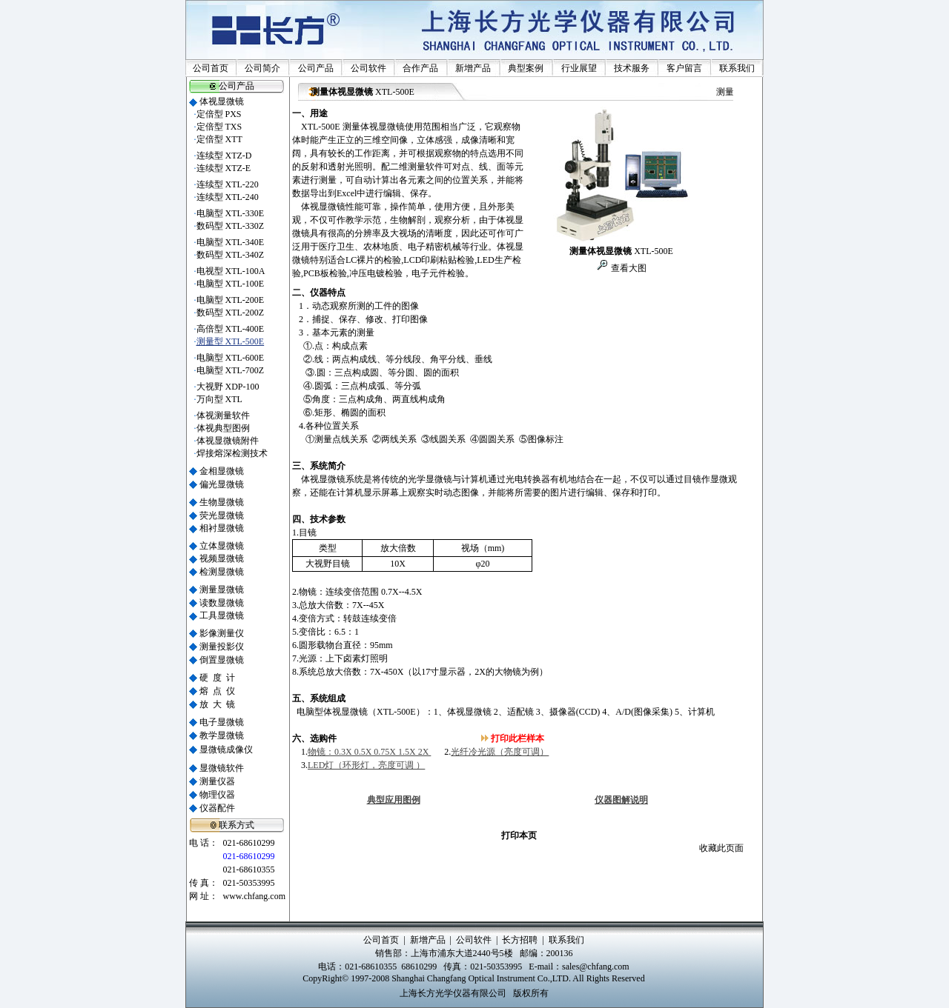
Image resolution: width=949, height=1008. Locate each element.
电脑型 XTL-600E (230, 358)
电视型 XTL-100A (230, 271)
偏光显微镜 (221, 484)
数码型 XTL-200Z (230, 312)
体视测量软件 (223, 415)
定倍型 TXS (219, 126)
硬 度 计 (217, 677)
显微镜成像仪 (226, 749)
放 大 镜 (217, 704)
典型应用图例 (393, 800)
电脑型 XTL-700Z (230, 370)
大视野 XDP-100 (227, 386)
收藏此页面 (721, 848)
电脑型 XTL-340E (230, 242)
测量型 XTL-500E (230, 341)
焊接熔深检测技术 (232, 453)
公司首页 (210, 68)
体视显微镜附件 (227, 440)
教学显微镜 (221, 735)
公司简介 (262, 68)
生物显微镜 (221, 502)
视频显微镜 (221, 558)
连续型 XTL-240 (227, 197)
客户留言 (684, 68)
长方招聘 (520, 940)
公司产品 (316, 68)
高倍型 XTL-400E (230, 329)
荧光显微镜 (221, 515)
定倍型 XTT (219, 139)
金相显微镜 (221, 471)
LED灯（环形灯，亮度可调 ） (366, 765)
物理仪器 (217, 795)
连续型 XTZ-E (223, 168)
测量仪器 (217, 781)
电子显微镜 (221, 722)
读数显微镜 (221, 603)
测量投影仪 (221, 646)
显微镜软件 (221, 768)
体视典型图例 (223, 428)
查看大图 (628, 268)
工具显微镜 (221, 615)
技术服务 (631, 68)
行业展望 (579, 68)
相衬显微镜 (221, 528)
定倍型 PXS (219, 114)
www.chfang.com (253, 896)
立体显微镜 (221, 546)
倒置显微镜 (221, 660)
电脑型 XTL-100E (230, 283)
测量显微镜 (221, 589)
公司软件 (368, 68)
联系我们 (737, 68)
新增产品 (473, 68)
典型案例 (525, 68)
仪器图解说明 (621, 800)
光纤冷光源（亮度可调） (500, 752)
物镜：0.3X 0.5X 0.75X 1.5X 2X (369, 752)
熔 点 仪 (217, 691)
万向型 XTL (219, 399)
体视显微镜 (221, 101)
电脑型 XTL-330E (230, 213)
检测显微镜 (221, 572)
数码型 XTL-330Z (230, 226)
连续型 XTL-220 (227, 184)
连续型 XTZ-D (224, 155)
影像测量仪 (221, 633)
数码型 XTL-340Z (230, 255)
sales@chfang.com (595, 966)
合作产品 (420, 68)
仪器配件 (217, 808)
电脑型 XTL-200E (230, 300)
